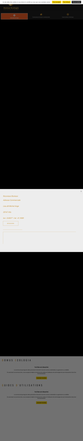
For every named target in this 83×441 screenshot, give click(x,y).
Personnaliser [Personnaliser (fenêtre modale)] (76, 2)
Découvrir (10, 223)
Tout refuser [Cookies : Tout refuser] (66, 2)
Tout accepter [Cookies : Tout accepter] (57, 2)
